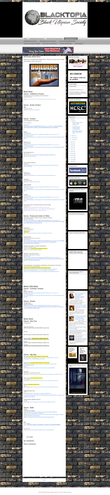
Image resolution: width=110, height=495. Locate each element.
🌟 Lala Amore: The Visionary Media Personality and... (76, 128)
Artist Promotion (78, 43)
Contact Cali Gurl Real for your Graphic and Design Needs (80, 307)
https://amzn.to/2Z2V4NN (35, 181)
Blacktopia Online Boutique (30, 41)
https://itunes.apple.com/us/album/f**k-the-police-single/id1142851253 (44, 380)
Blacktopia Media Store (70, 38)
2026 (72, 119)
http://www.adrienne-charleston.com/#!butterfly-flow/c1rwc (40, 233)
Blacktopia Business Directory (37, 38)
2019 (72, 153)
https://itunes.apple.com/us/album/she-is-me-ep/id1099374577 (41, 429)
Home (25, 38)
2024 (72, 144)
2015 (72, 161)
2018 (72, 155)
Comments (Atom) (47, 483)
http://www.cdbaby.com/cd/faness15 (37, 413)
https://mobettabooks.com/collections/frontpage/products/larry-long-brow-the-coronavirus (42, 99)
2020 (72, 151)
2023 (72, 145)
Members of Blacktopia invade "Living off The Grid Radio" (77, 328)
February (74, 137)
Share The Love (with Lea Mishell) (32, 43)
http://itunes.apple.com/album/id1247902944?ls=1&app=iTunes (36, 339)
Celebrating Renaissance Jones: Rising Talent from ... (77, 132)
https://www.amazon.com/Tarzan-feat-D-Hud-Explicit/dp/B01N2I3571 (44, 386)
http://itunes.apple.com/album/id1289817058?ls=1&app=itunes (36, 334)
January (74, 139)
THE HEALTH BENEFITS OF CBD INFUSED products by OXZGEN (80, 318)
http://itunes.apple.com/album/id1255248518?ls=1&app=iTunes (36, 342)
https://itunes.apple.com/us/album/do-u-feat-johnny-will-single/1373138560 (43, 424)
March (73, 135)
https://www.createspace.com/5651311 (35, 249)
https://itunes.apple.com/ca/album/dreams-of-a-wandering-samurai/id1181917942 (46, 374)
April (73, 120)
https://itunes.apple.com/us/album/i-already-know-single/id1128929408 (42, 412)
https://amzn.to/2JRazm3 (35, 109)
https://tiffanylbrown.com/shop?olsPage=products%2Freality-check (42, 175)
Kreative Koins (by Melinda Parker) (67, 41)
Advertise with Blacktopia (66, 43)
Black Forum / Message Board (50, 43)
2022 (72, 147)
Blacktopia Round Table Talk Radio (48, 41)
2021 (72, 149)
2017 (72, 157)
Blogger (69, 492)
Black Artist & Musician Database (54, 38)
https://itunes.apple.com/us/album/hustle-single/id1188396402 (42, 367)
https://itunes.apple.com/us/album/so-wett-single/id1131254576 (42, 401)
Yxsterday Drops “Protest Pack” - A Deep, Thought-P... (77, 123)
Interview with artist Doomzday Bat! (79, 336)
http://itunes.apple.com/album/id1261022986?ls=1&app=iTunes (36, 327)
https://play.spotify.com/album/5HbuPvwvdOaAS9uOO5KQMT (41, 417)
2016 (72, 159)
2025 (72, 142)
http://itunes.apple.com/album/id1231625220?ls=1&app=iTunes (36, 345)
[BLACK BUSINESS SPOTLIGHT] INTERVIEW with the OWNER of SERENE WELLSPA (79, 296)
